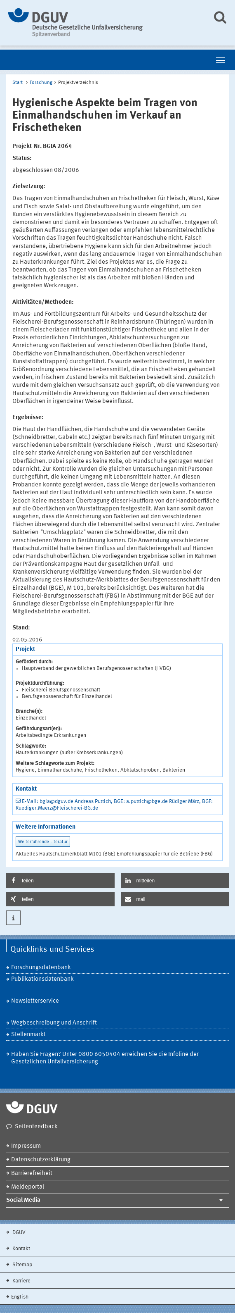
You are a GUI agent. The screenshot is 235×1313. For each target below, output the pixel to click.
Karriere (21, 1281)
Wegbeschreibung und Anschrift (54, 1023)
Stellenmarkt (28, 1035)
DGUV (18, 1232)
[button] (60, 880)
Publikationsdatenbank (42, 979)
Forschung (41, 82)
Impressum (26, 1146)
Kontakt (20, 1248)
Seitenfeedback (36, 1127)
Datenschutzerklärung (40, 1160)
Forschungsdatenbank (41, 968)
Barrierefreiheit (31, 1173)
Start (17, 82)
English (19, 1297)
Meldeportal (27, 1187)
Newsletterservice (35, 1001)
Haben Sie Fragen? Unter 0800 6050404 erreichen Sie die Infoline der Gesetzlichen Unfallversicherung (105, 1058)
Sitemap (21, 1265)
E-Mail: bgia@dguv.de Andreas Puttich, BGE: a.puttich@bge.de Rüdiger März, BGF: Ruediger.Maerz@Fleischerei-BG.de (114, 805)
